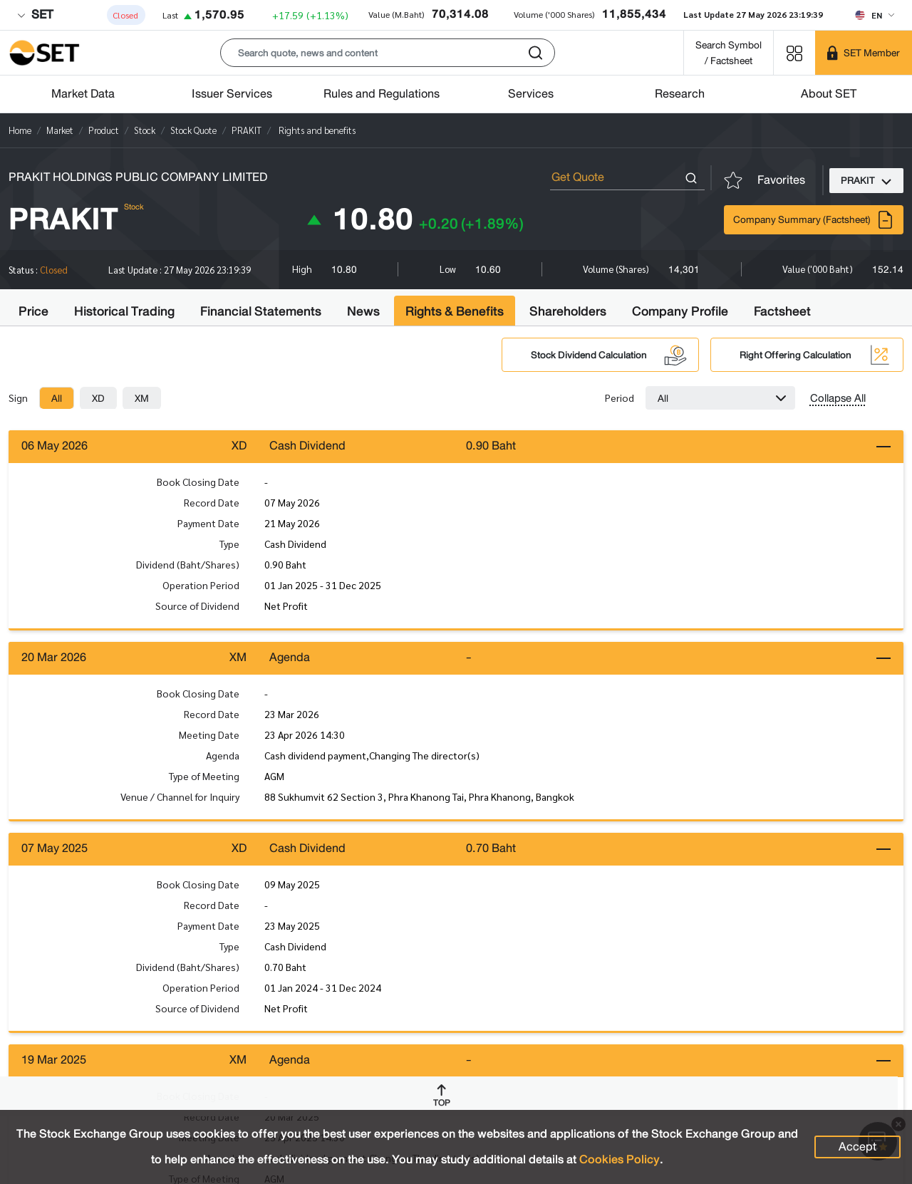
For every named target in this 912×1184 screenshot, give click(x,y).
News (363, 311)
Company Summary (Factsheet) (813, 220)
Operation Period (200, 586)
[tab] (56, 398)
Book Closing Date (198, 483)
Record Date (211, 503)
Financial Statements (260, 311)
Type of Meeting (204, 779)
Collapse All (838, 398)
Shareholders (567, 311)
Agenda (222, 758)
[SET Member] (863, 53)
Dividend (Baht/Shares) (187, 565)
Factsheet (782, 311)
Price (33, 311)
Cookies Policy (619, 1159)
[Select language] (874, 15)
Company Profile (680, 311)
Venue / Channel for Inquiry (179, 800)
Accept (857, 1146)
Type (229, 545)
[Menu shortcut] (794, 52)
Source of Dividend (197, 607)
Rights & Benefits (454, 311)
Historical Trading (124, 311)
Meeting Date (209, 738)
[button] (387, 52)
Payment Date (208, 524)
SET (35, 14)
